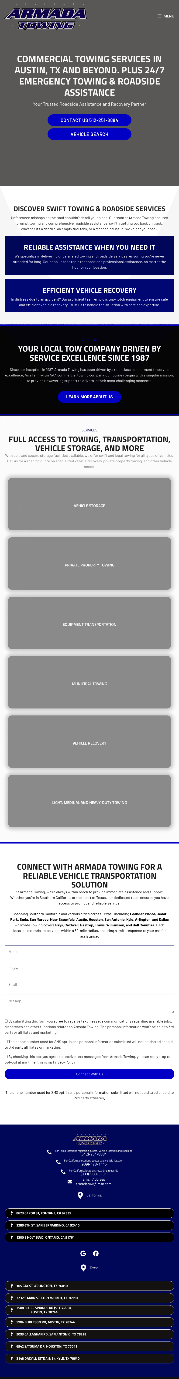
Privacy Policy (64, 1062)
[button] (83, 1253)
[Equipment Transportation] (89, 623)
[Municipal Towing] (89, 682)
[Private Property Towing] (89, 563)
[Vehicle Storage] (89, 504)
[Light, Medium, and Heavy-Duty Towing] (89, 801)
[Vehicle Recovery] (89, 741)
